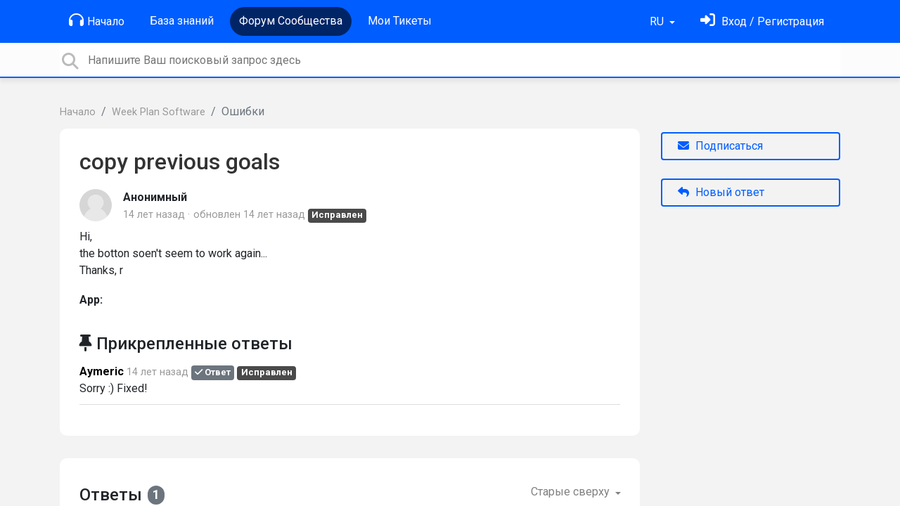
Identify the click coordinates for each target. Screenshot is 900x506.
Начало (96, 20)
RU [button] (658, 21)
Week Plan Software (158, 112)
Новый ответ (721, 192)
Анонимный (155, 197)
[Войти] (762, 21)
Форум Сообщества (290, 20)
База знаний (182, 20)
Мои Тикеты (400, 20)
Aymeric (101, 371)
